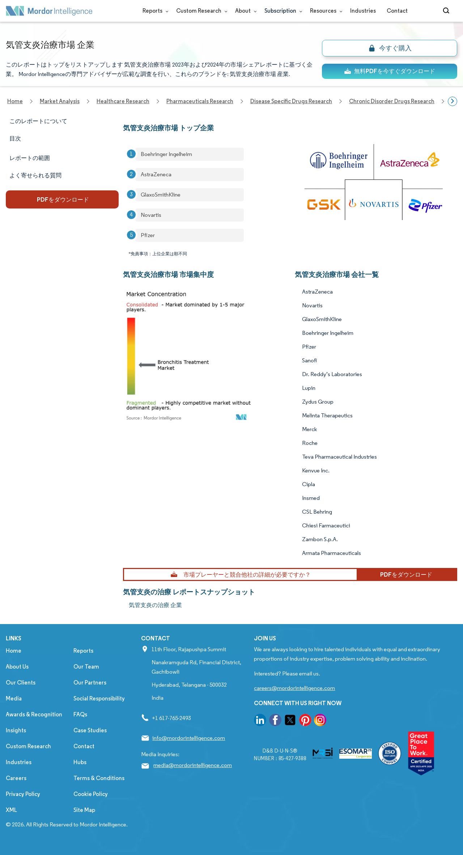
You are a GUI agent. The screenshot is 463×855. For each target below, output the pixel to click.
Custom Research (200, 10)
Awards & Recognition (34, 714)
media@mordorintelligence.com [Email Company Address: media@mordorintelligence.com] (192, 765)
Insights (16, 730)
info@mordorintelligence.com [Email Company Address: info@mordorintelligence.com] (188, 737)
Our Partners (89, 682)
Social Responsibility (99, 698)
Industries (363, 10)
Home (13, 650)
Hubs (79, 762)
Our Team (86, 666)
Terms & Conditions (98, 778)
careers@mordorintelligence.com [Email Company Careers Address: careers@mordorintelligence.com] (294, 688)
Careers (16, 778)
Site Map (84, 809)
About (244, 10)
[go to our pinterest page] (305, 721)
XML (11, 809)
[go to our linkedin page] (260, 721)
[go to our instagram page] (320, 721)
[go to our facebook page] (275, 721)
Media (14, 698)
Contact (397, 10)
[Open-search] (447, 11)
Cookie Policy (90, 794)
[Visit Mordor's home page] (49, 10)
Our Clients (20, 682)
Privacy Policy (23, 794)
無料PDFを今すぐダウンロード (389, 71)
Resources (324, 10)
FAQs (80, 714)
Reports (154, 10)
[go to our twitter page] (290, 721)
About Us (17, 666)
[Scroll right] (452, 101)
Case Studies (90, 730)
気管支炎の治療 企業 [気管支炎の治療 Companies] (155, 605)
